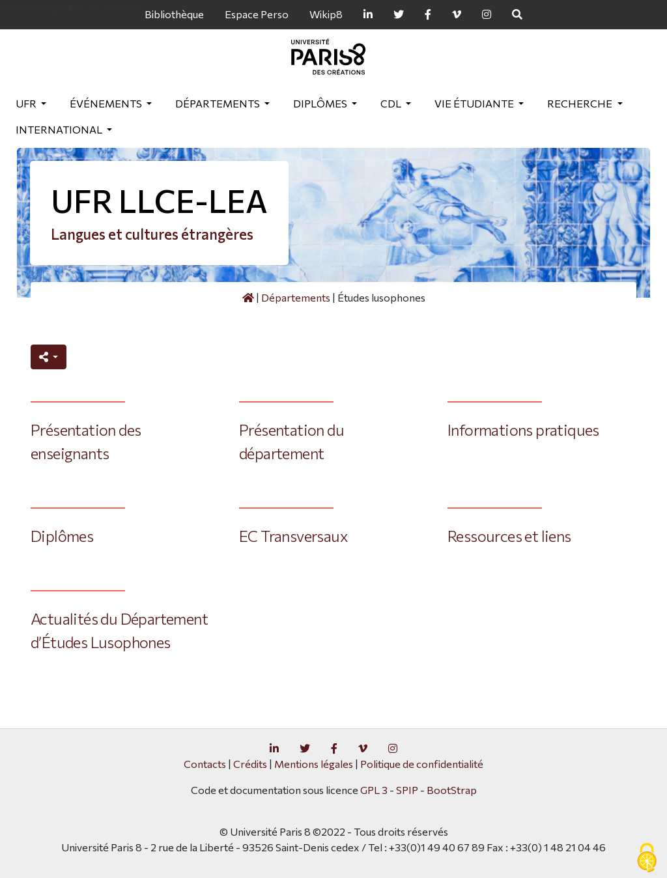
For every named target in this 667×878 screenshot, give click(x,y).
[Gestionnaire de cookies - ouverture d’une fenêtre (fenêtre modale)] (647, 858)
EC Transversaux (293, 535)
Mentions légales (313, 764)
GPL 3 (374, 790)
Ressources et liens (509, 535)
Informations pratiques (523, 429)
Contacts (205, 764)
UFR (27, 103)
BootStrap (452, 790)
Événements (107, 103)
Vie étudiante (475, 103)
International (60, 129)
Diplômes (321, 103)
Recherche (580, 103)
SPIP (407, 790)
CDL (391, 103)
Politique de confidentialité (421, 764)
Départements (218, 103)
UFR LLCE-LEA (159, 200)
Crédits (250, 764)
